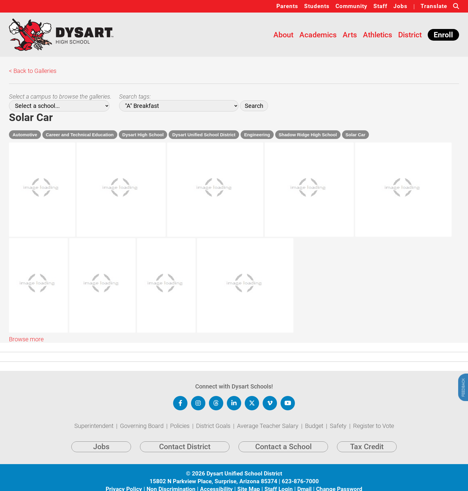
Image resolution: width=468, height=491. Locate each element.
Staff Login (278, 481)
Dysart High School (143, 134)
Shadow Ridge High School (308, 134)
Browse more (26, 302)
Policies (180, 418)
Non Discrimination (171, 481)
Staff (380, 6)
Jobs (400, 6)
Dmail (304, 481)
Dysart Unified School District (203, 134)
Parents (287, 6)
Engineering (257, 134)
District (410, 34)
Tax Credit (367, 439)
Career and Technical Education (80, 134)
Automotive (25, 134)
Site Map (248, 481)
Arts (350, 34)
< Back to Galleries (32, 70)
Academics (318, 34)
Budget (315, 418)
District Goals (214, 418)
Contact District (184, 439)
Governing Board (142, 418)
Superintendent (94, 418)
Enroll (443, 34)
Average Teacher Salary (268, 418)
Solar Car (356, 134)
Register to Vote (373, 418)
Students (317, 6)
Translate (434, 6)
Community (351, 6)
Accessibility (216, 481)
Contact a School (283, 439)
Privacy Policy (124, 481)
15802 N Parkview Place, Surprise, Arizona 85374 (213, 473)
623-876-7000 (300, 473)
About (283, 34)
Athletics (377, 34)
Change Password (339, 481)
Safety (339, 418)
